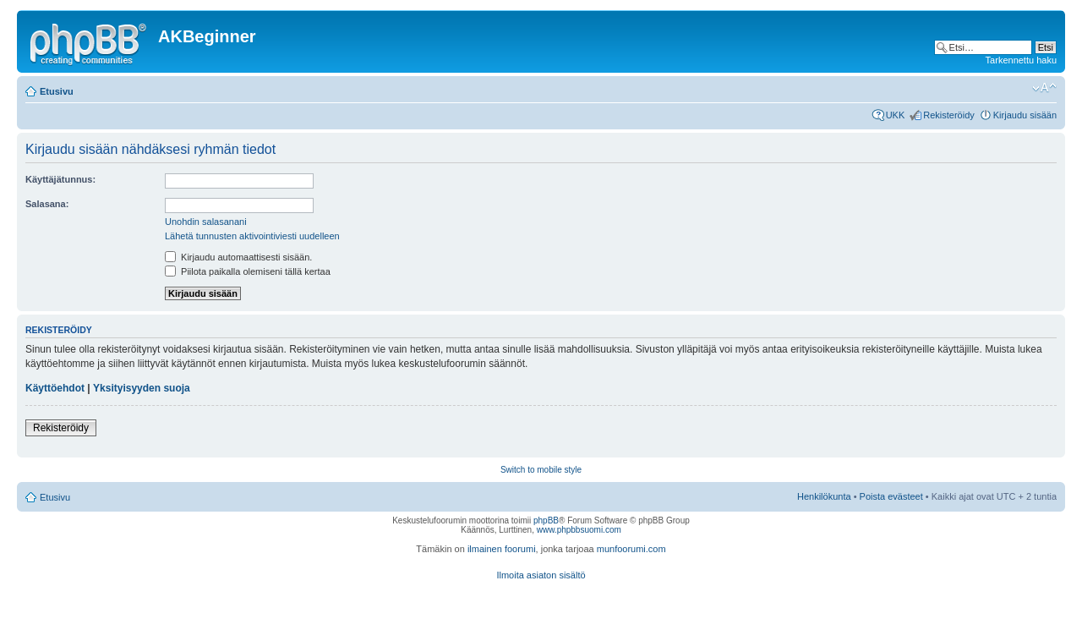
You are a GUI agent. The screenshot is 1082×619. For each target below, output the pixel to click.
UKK (895, 115)
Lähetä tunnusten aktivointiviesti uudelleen (252, 236)
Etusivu (57, 91)
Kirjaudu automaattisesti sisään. (238, 257)
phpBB (546, 520)
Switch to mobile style (541, 469)
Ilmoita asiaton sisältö (540, 575)
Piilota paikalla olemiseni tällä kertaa (248, 271)
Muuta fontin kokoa (1044, 88)
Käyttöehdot (55, 388)
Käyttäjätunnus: (60, 179)
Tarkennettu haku (1021, 60)
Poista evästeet (891, 496)
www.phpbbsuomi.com (579, 529)
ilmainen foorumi (501, 549)
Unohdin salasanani (206, 221)
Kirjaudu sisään (1025, 115)
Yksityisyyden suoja (141, 388)
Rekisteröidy (949, 115)
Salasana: (46, 204)
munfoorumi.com (631, 549)
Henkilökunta (824, 496)
